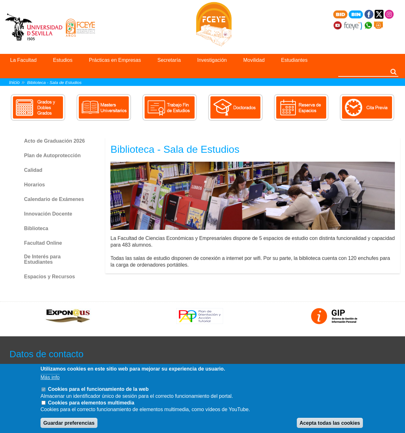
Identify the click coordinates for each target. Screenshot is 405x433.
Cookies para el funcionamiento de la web (98, 389)
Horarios (34, 184)
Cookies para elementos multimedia (91, 402)
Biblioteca (36, 228)
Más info (49, 377)
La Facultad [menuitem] (23, 60)
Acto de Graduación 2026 (54, 141)
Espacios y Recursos (49, 276)
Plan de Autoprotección (52, 155)
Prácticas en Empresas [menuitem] (115, 60)
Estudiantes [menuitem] (294, 60)
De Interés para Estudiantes (42, 259)
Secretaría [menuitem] (169, 60)
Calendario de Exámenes (54, 199)
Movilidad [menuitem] (254, 60)
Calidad (33, 170)
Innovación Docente (48, 214)
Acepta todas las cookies (330, 423)
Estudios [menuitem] (62, 60)
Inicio (14, 82)
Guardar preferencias (69, 423)
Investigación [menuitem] (212, 60)
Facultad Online (43, 243)
